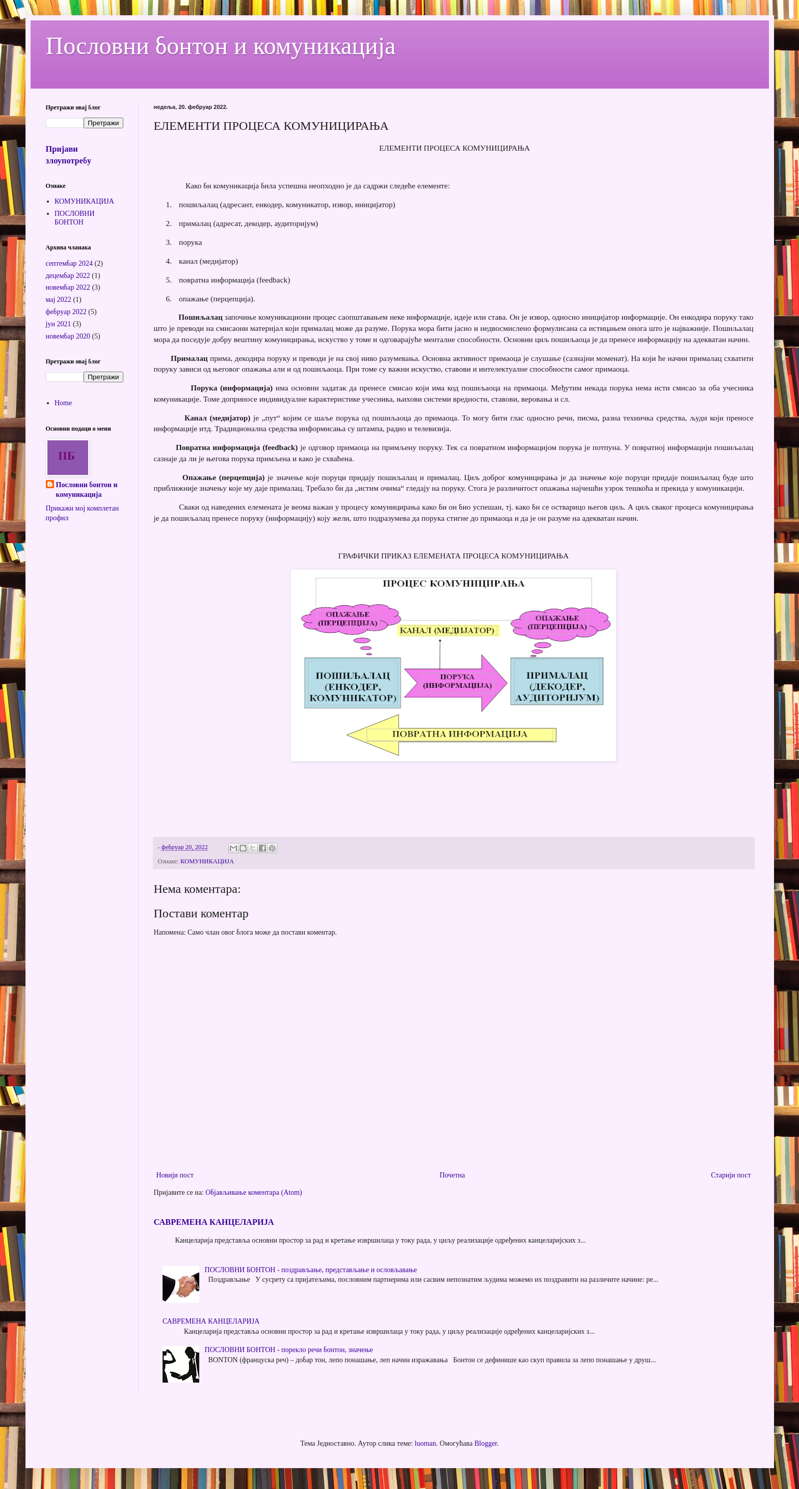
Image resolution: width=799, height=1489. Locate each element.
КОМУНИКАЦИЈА (207, 861)
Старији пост (731, 1175)
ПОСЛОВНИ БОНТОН (75, 218)
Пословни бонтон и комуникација (221, 45)
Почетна (452, 1175)
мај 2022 (58, 299)
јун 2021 (58, 324)
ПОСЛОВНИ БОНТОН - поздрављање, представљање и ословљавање (311, 1270)
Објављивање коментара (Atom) (253, 1192)
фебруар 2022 (66, 312)
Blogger (485, 1443)
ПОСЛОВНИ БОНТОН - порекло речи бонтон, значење (289, 1350)
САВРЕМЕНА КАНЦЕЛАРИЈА (214, 1222)
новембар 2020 (68, 336)
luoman (425, 1443)
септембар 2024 (69, 263)
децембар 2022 (68, 275)
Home (63, 403)
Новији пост (175, 1175)
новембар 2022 (68, 287)
